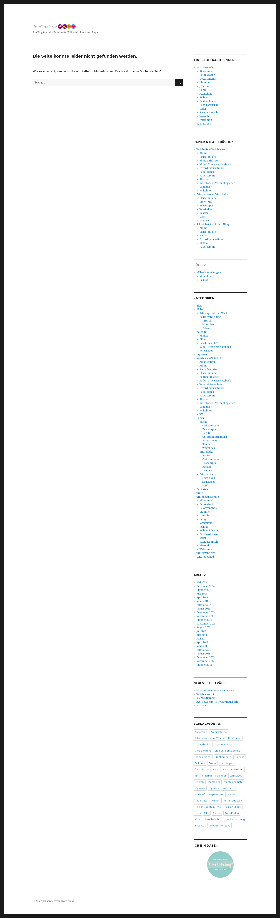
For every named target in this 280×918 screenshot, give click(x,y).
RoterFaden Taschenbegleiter (217, 183)
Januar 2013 (203, 653)
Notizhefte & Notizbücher (210, 149)
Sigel (202, 216)
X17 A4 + (201, 705)
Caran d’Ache (207, 75)
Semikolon (205, 186)
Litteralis (199, 781)
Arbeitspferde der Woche (214, 313)
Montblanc (205, 93)
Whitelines (205, 190)
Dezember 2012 (205, 657)
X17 (201, 414)
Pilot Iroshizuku (208, 105)
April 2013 (202, 642)
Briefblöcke (206, 451)
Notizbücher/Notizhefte (209, 358)
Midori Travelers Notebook (215, 164)
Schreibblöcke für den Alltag (213, 224)
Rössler (203, 213)
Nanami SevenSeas (210, 384)
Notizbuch (228, 788)
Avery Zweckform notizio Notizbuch (217, 701)
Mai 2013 (201, 638)
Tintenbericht (212, 819)
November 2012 (205, 661)
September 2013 (206, 623)
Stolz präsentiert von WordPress (55, 901)
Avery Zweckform (209, 369)
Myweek (214, 788)
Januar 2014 (203, 608)
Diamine (204, 82)
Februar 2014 (204, 604)
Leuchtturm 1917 (208, 343)
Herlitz (203, 235)
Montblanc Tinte (233, 781)
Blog (199, 305)
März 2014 (202, 601)
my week (201, 354)
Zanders (204, 220)
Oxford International (211, 168)
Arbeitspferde (219, 731)
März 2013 (202, 646)
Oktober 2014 (204, 589)
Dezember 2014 (205, 586)
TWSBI (214, 825)
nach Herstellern (206, 67)
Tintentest (200, 825)
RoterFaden (206, 350)
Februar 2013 (204, 649)
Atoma (203, 153)
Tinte (199, 493)
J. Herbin (204, 86)
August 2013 (203, 627)
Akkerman (205, 71)
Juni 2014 (201, 593)
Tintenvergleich (205, 553)
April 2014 (202, 597)
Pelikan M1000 (232, 806)
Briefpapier (206, 474)
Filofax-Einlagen (209, 160)
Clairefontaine (208, 156)
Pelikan (203, 97)
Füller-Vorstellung (210, 316)
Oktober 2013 (204, 619)
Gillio (202, 339)
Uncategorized (205, 556)
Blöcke (203, 421)
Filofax (203, 335)
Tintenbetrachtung (207, 496)
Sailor (202, 108)
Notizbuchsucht (205, 694)
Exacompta (206, 205)
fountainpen (227, 763)
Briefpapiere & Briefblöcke (212, 194)
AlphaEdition (207, 361)
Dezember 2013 (205, 612)
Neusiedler (205, 209)
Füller (199, 309)
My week (200, 788)
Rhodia (203, 179)
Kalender (202, 331)
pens (198, 813)
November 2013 (205, 616)
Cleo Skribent (203, 750)
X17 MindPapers (205, 698)
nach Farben (203, 123)
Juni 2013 (201, 634)
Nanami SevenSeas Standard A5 (215, 690)
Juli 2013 (201, 631)
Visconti (204, 116)
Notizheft (200, 794)
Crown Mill (205, 201)
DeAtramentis (223, 756)
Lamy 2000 (236, 775)
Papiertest (202, 489)
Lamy (202, 90)
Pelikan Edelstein (209, 101)
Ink (196, 775)
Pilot (206, 813)
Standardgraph (208, 112)
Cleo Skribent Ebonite (227, 750)
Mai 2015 (201, 582)
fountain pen (202, 769)
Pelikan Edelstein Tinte (208, 806)
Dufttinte (200, 763)
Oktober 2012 (204, 664)
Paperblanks (206, 171)
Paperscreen (207, 175)
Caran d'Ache (207, 504)
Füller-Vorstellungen (208, 272)
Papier (200, 418)
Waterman (205, 120)
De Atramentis (208, 78)
